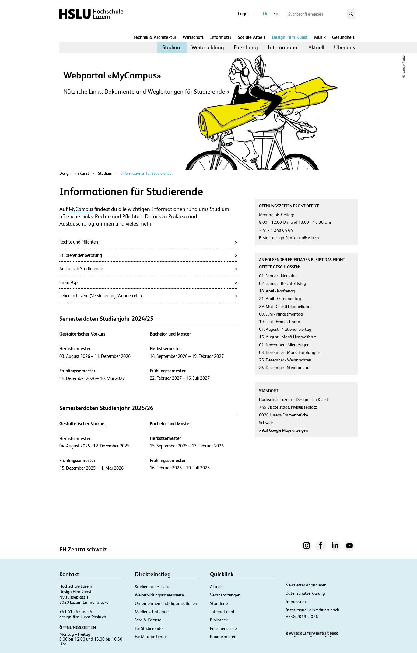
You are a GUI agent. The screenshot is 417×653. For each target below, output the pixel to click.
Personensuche (223, 628)
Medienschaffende (152, 611)
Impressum (296, 601)
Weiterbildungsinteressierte (159, 595)
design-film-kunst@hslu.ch (82, 616)
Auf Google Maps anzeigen (283, 430)
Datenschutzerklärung (305, 593)
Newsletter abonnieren (306, 584)
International (283, 47)
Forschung (246, 47)
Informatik (220, 37)
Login (243, 13)
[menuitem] (172, 47)
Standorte (219, 603)
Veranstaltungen (225, 595)
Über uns (344, 47)
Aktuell (316, 47)
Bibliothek (219, 619)
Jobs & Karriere (148, 619)
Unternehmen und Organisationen (166, 603)
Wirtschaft (193, 37)
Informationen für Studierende (146, 173)
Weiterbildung (207, 47)
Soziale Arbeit (251, 37)
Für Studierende (149, 628)
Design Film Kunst (290, 37)
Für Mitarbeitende (151, 636)
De (265, 13)
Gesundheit (343, 37)
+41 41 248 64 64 (75, 611)
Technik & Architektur (154, 37)
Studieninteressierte (152, 586)
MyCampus (81, 209)
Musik (320, 37)
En (275, 13)
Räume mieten (223, 636)
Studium (172, 47)
